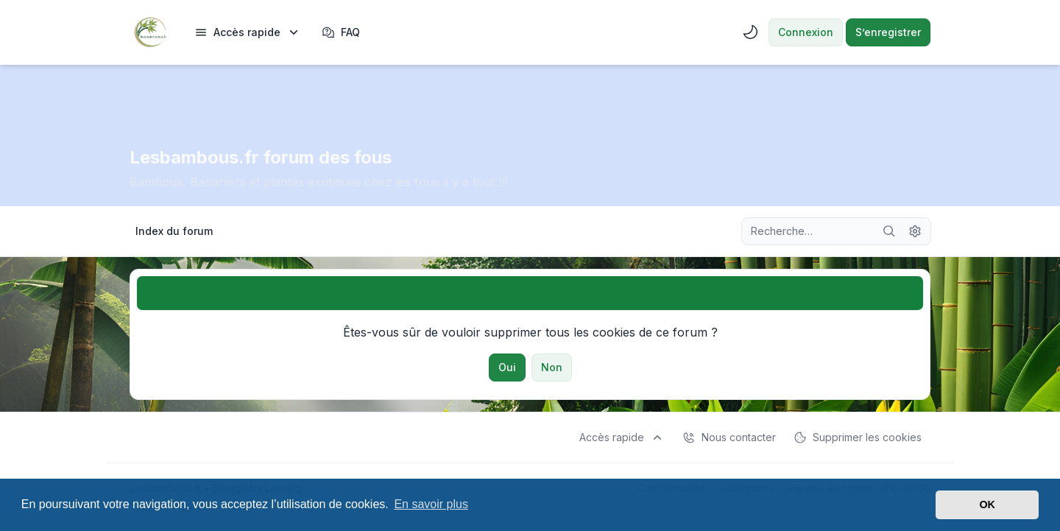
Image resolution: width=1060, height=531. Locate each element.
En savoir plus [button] (431, 504)
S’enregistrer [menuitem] (888, 32)
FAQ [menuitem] (341, 32)
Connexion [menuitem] (805, 32)
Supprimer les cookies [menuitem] (858, 437)
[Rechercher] (889, 231)
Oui (507, 367)
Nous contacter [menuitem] (729, 437)
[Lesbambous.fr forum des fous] (150, 32)
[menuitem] (248, 32)
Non (551, 367)
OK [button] (987, 504)
